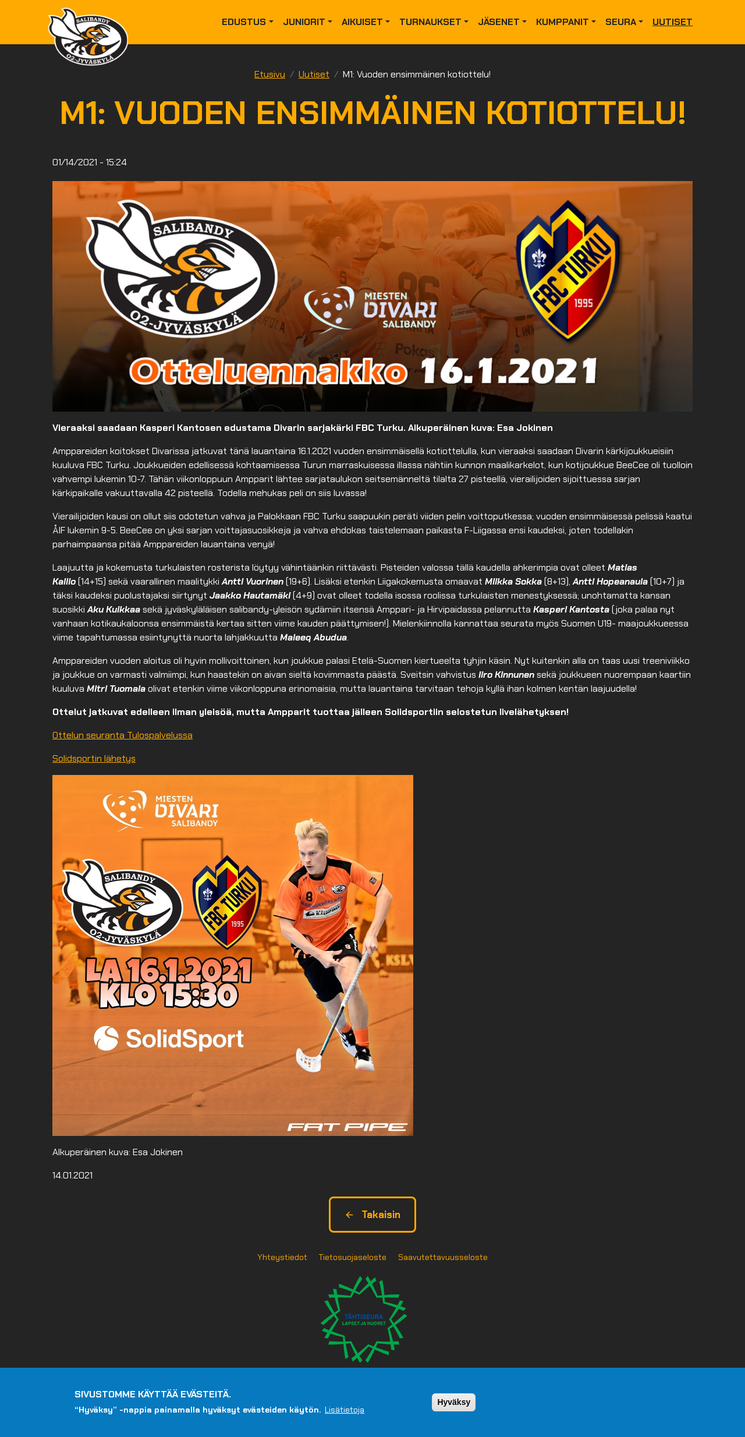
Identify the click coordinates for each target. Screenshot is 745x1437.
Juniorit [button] (304, 22)
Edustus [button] (244, 22)
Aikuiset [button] (362, 22)
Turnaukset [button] (430, 22)
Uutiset (672, 22)
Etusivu (269, 74)
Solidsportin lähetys (94, 758)
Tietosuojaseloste (352, 1257)
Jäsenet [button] (499, 22)
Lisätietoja (344, 1409)
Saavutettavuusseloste (443, 1257)
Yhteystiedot (282, 1257)
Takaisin (372, 1214)
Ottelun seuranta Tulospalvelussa (122, 735)
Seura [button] (620, 22)
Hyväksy (453, 1402)
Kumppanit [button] (562, 22)
